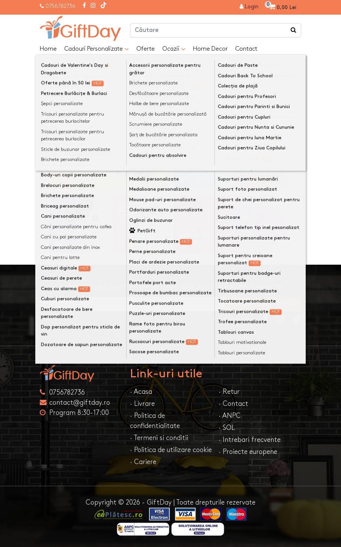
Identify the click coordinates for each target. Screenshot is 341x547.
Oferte (145, 49)
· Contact (233, 404)
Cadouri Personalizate (96, 49)
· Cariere (143, 462)
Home (48, 49)
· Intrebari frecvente (250, 440)
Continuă (283, 99)
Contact (246, 49)
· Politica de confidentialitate (155, 421)
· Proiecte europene (248, 452)
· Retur (229, 392)
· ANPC (230, 416)
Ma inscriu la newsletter (262, 304)
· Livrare (142, 404)
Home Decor (210, 49)
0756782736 (60, 6)
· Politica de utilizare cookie (171, 450)
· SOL (227, 428)
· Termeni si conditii (159, 438)
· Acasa (141, 392)
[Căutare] (293, 30)
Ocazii (174, 49)
